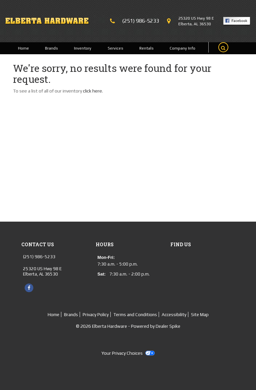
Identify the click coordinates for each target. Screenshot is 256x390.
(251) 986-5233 (140, 21)
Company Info (182, 48)
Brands (51, 48)
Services (115, 48)
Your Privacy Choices (128, 353)
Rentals (146, 48)
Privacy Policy (96, 314)
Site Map (200, 314)
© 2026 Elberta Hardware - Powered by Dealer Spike (128, 326)
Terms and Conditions (135, 314)
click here (92, 91)
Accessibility (174, 314)
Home (23, 48)
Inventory (82, 48)
